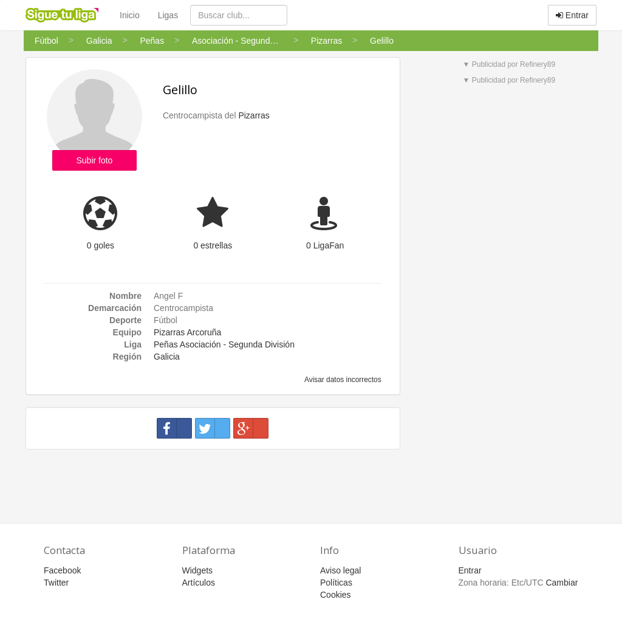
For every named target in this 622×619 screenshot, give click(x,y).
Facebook (62, 570)
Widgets (197, 570)
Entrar (572, 15)
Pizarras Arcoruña (187, 332)
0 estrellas (212, 245)
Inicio (130, 15)
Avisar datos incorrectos (341, 379)
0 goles (100, 245)
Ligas (168, 15)
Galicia (167, 356)
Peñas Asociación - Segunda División (224, 344)
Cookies (335, 595)
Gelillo (180, 89)
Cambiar (561, 582)
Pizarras (253, 115)
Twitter (56, 582)
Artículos (198, 582)
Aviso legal (340, 570)
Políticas (336, 582)
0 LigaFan (325, 245)
